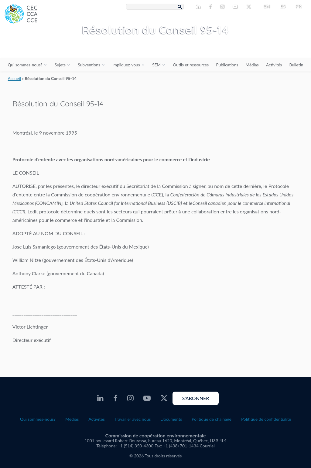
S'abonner (195, 398)
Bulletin (296, 64)
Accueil (14, 78)
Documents (171, 419)
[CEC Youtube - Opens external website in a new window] (236, 6)
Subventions (89, 64)
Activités (274, 64)
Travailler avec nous (132, 419)
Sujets (60, 64)
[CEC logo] (45, 45)
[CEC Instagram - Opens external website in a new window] (223, 6)
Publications (227, 64)
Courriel (207, 445)
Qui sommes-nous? (25, 64)
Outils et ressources (191, 64)
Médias (252, 64)
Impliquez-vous (126, 64)
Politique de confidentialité (266, 419)
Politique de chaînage (211, 419)
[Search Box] (155, 7)
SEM (156, 64)
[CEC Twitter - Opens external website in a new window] (250, 6)
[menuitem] (264, 6)
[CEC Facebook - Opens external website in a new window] (211, 6)
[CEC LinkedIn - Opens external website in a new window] (199, 6)
